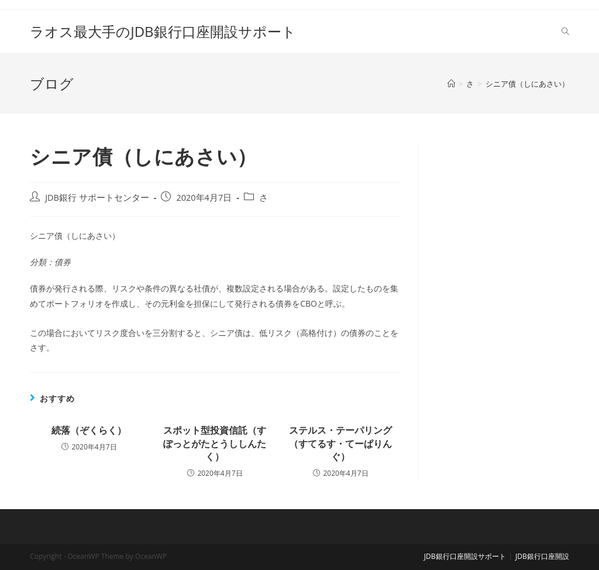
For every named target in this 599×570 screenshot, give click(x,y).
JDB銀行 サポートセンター (97, 197)
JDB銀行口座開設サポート (465, 556)
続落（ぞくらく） (88, 430)
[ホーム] (451, 83)
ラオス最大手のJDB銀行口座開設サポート (162, 31)
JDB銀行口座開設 (542, 556)
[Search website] (565, 31)
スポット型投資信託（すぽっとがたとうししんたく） (214, 443)
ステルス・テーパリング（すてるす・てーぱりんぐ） (340, 443)
